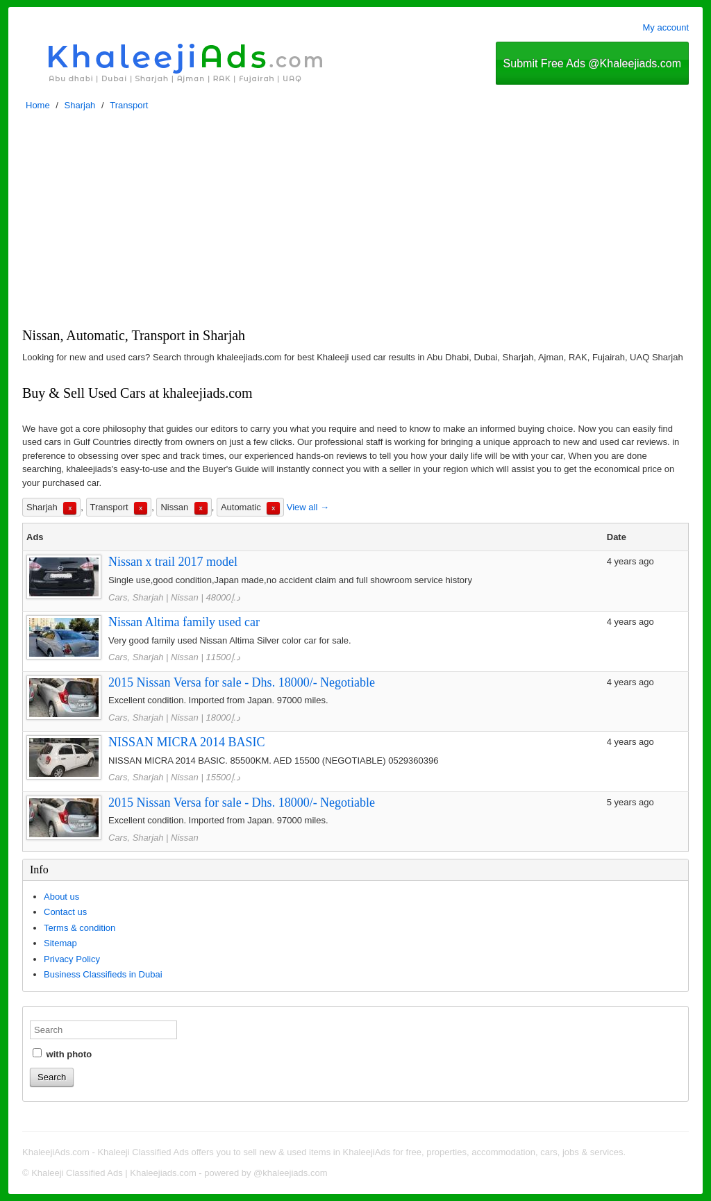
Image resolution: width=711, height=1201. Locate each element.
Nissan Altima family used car (184, 622)
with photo (62, 1053)
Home (38, 105)
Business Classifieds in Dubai (103, 974)
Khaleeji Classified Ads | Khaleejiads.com (113, 1173)
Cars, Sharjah (135, 597)
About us (61, 896)
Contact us (65, 912)
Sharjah (80, 105)
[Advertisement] (355, 223)
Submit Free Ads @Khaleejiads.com (592, 63)
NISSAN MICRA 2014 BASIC (186, 742)
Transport (129, 105)
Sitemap (60, 943)
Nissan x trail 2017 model (172, 562)
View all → (308, 507)
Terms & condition (79, 928)
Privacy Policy (72, 959)
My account (666, 27)
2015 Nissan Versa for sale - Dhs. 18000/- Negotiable (241, 682)
